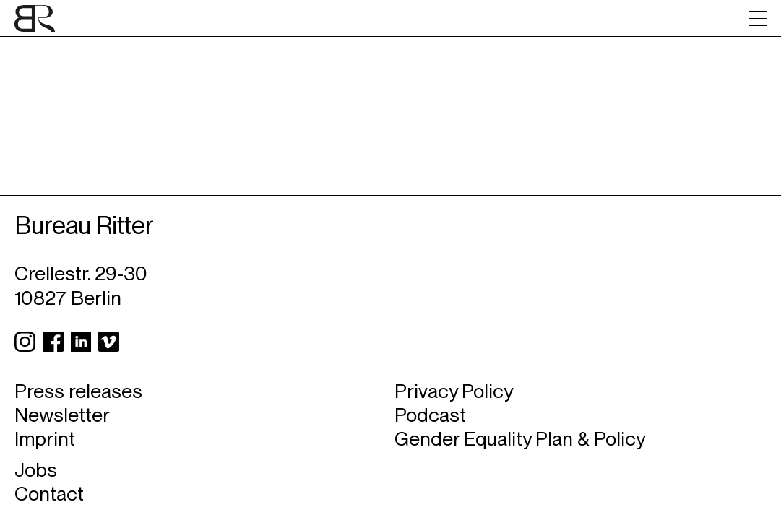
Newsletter (62, 415)
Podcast (430, 415)
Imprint (44, 439)
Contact (49, 494)
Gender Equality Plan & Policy (519, 439)
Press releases (78, 391)
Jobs (35, 470)
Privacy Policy (453, 391)
